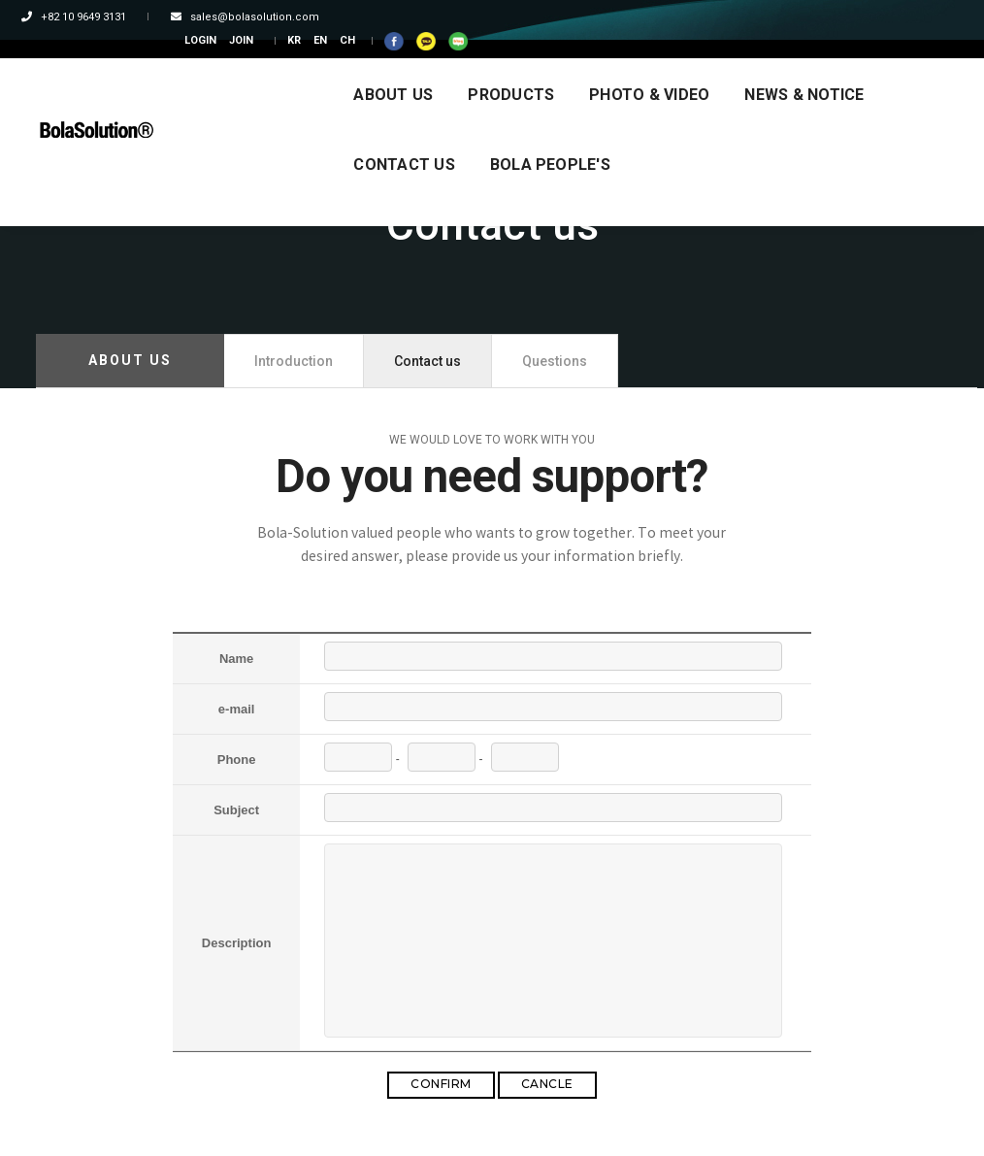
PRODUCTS (356, 69)
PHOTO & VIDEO (495, 69)
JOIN (712, 17)
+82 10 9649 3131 (88, 17)
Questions (554, 361)
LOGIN (671, 17)
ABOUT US (239, 69)
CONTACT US (794, 69)
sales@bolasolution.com (239, 17)
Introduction (293, 361)
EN (791, 17)
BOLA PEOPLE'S (259, 139)
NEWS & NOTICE (649, 69)
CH (818, 17)
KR (764, 17)
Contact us (427, 361)
